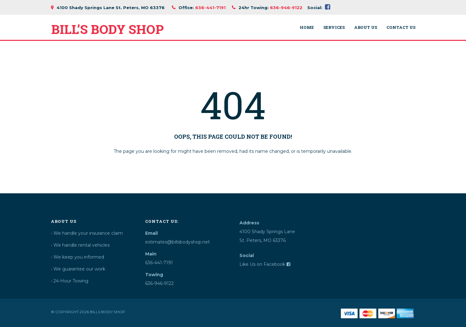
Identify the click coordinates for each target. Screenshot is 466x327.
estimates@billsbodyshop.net (177, 242)
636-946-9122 (286, 7)
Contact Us (401, 27)
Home (307, 27)
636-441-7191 (210, 7)
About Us (365, 27)
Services (334, 27)
